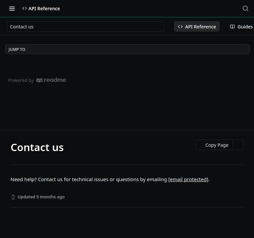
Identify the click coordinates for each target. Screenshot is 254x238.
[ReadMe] (51, 80)
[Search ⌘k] (245, 8)
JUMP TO (17, 49)
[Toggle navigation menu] (12, 8)
